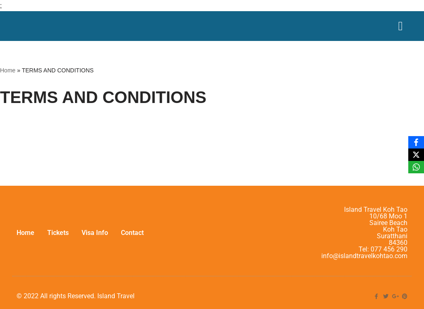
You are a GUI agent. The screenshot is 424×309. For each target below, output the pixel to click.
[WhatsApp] (416, 167)
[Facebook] (416, 142)
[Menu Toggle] (400, 26)
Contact (132, 233)
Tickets (58, 233)
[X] (416, 155)
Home (7, 70)
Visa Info (95, 233)
